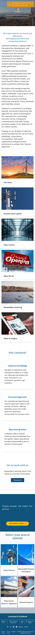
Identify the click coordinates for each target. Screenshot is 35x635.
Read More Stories (17, 523)
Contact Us (18, 480)
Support (13, 631)
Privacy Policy (3, 632)
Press (26, 627)
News (21, 627)
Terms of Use (8, 632)
